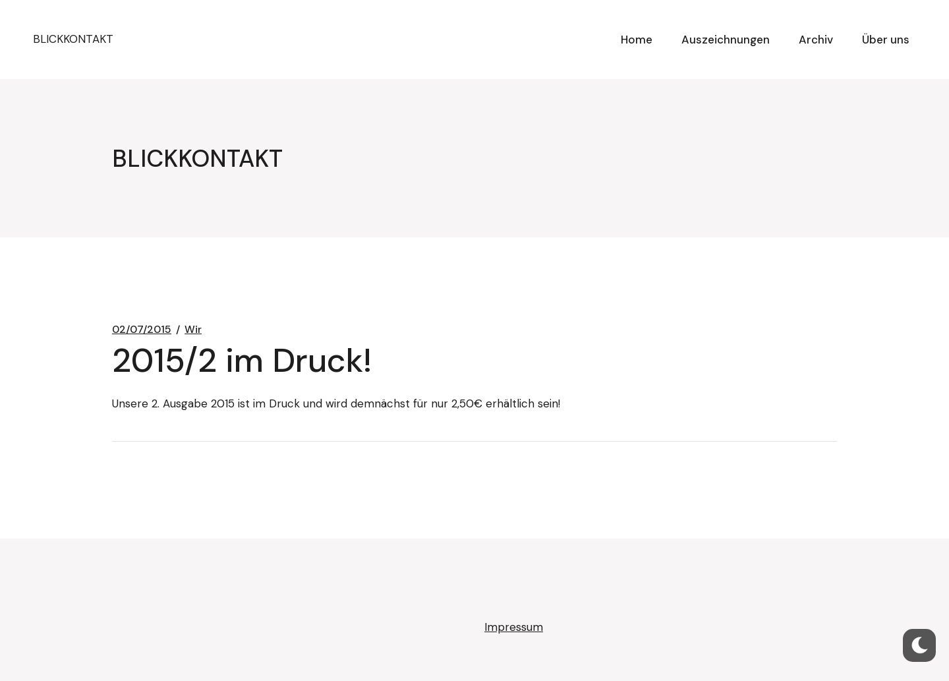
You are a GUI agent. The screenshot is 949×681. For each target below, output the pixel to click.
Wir (193, 329)
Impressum (513, 627)
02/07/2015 (141, 329)
